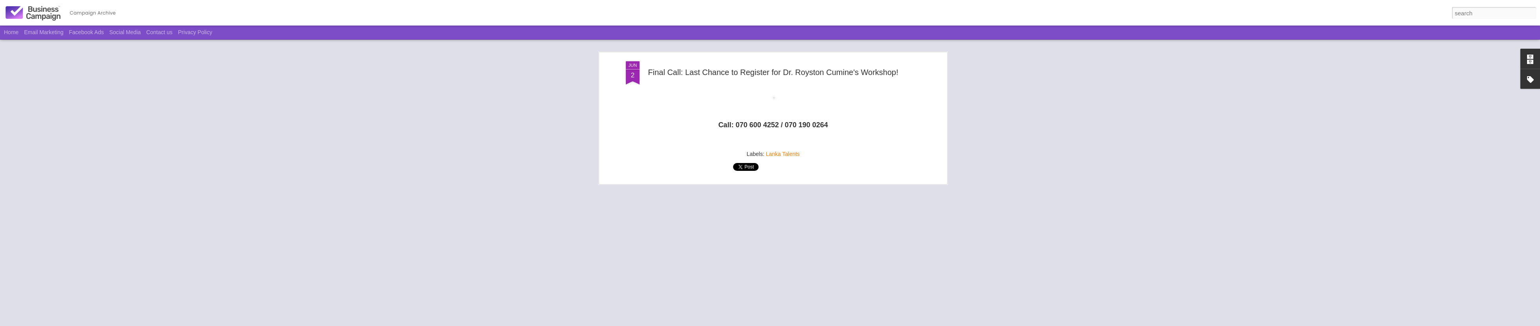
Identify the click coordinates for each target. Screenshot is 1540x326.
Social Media (125, 32)
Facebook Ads (86, 32)
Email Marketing (43, 32)
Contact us (159, 32)
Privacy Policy (195, 32)
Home (11, 32)
